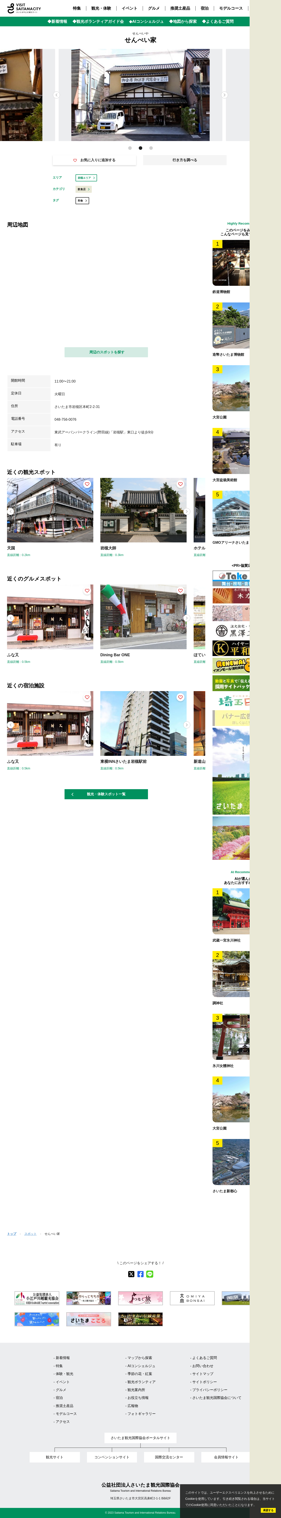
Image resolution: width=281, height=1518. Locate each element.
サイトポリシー (204, 1382)
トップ (11, 1233)
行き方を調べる (185, 160)
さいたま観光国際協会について (216, 1398)
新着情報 (63, 1358)
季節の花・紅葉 (140, 1374)
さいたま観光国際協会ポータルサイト (140, 1438)
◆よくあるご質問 (218, 21)
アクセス (261, 8)
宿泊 (205, 8)
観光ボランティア (142, 1382)
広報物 (133, 1406)
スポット (30, 1233)
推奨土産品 (180, 8)
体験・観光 (64, 1374)
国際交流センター (169, 1457)
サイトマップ (202, 1374)
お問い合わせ (202, 1366)
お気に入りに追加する (94, 160)
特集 (77, 8)
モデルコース (231, 8)
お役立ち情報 (138, 1398)
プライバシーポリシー (209, 1390)
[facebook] (140, 1274)
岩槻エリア (86, 177)
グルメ (154, 8)
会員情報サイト (226, 1457)
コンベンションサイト (112, 1457)
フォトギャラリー (142, 1414)
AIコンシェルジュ (141, 1366)
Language (274, 93)
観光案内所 (136, 1390)
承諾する (268, 1510)
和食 (82, 200)
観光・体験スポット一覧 (99, 794)
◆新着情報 (57, 21)
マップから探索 (140, 1358)
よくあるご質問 (204, 1358)
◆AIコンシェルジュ (146, 21)
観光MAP (274, 51)
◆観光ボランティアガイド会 (98, 21)
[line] (149, 1274)
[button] (224, 94)
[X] (131, 1274)
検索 (274, 81)
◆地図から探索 (183, 21)
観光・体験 (101, 8)
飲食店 (84, 189)
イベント (129, 8)
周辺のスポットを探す (106, 352)
